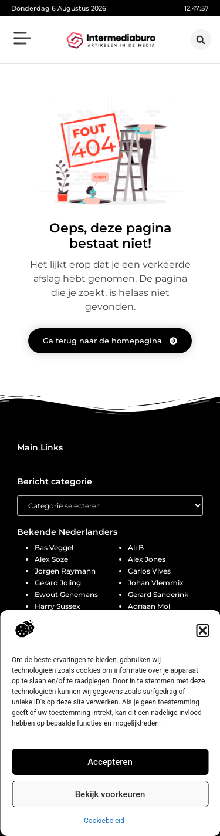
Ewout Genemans (66, 594)
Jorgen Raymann (65, 571)
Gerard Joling (58, 582)
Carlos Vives (149, 571)
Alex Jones (146, 559)
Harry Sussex (57, 606)
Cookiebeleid (104, 821)
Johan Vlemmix (156, 582)
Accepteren (110, 762)
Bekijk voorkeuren (110, 794)
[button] (202, 630)
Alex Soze (51, 559)
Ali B (136, 547)
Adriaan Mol (149, 606)
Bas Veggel (54, 547)
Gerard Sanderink (158, 594)
